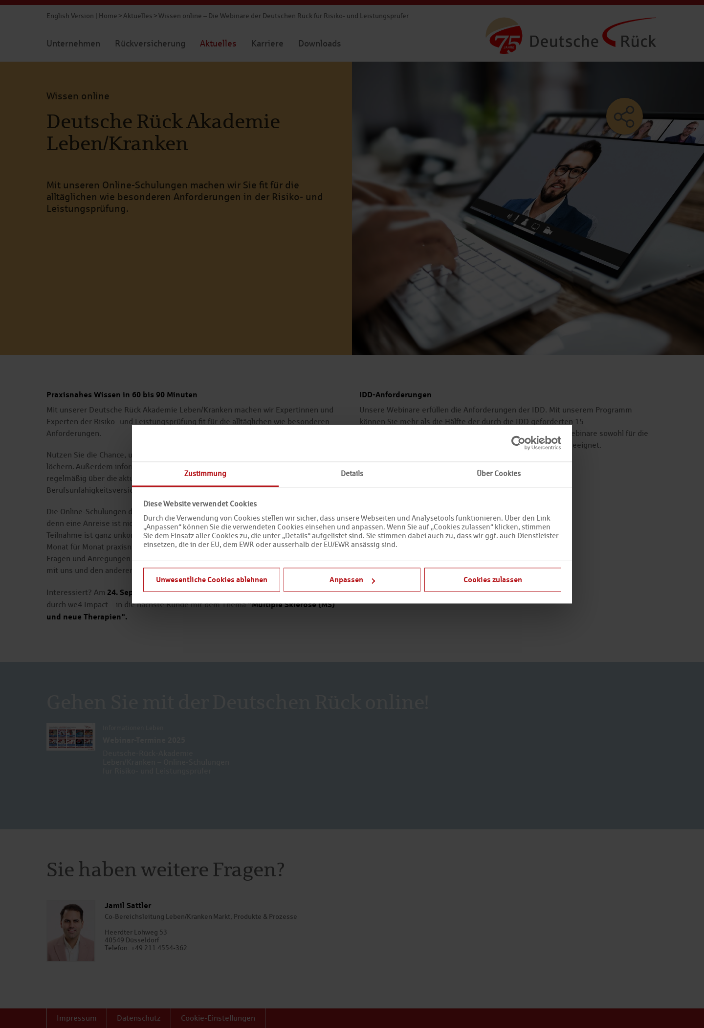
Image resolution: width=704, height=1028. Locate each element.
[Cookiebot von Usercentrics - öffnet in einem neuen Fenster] (518, 442)
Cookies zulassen (492, 579)
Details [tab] (352, 473)
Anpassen (352, 579)
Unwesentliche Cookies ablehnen (211, 579)
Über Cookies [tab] (499, 473)
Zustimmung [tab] (205, 473)
